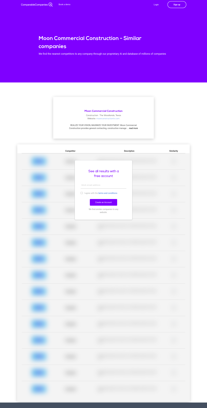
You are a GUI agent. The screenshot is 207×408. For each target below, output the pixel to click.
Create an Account (103, 202)
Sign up (177, 4)
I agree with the (99, 193)
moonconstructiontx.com (108, 119)
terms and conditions (107, 193)
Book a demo (64, 4)
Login (156, 4)
